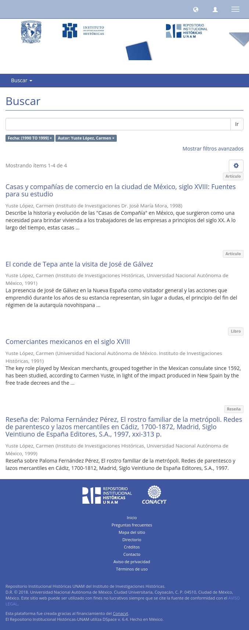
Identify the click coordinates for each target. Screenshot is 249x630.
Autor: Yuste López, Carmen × (86, 138)
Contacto (132, 554)
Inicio (132, 517)
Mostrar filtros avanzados (213, 148)
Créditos (132, 547)
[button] (195, 9)
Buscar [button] (21, 80)
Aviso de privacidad (131, 561)
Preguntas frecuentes (132, 525)
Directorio (131, 539)
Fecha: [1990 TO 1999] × (30, 138)
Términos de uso (132, 569)
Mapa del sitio (132, 532)
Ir (237, 123)
